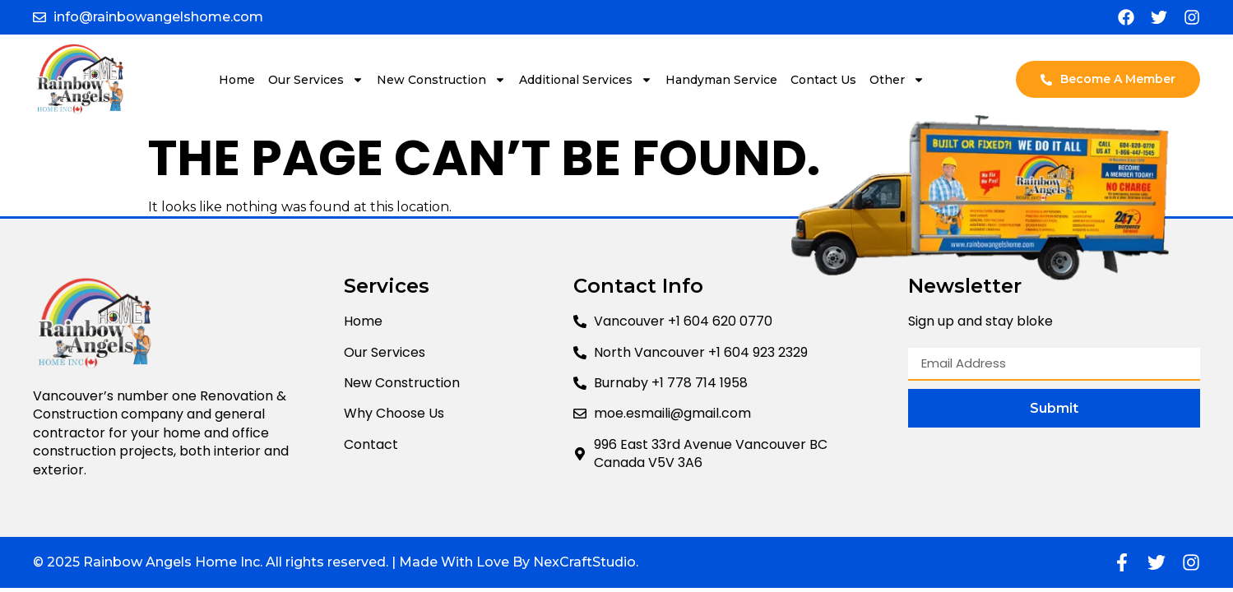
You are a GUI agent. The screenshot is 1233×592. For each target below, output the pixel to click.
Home (237, 79)
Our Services (316, 80)
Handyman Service (721, 79)
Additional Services (585, 80)
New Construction (441, 80)
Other (897, 80)
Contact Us (823, 79)
